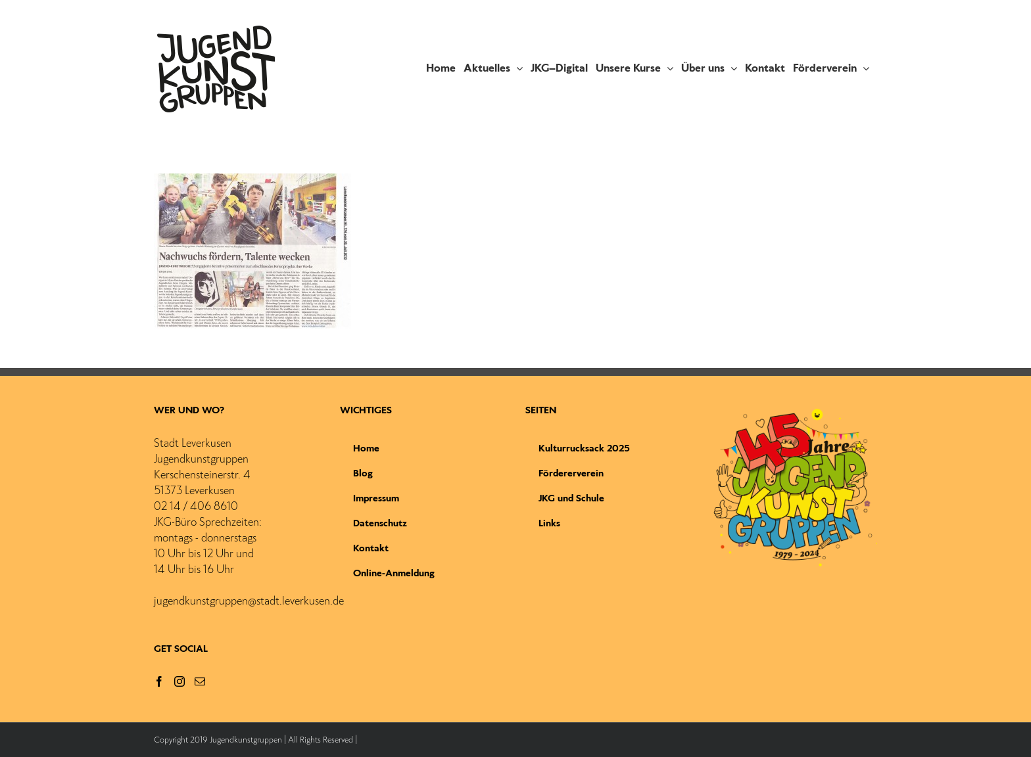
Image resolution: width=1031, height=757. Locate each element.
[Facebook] (159, 681)
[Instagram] (179, 681)
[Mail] (200, 681)
